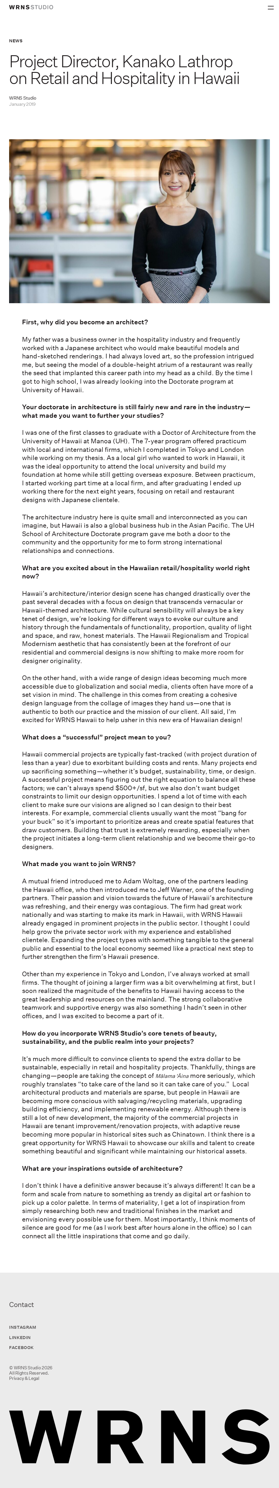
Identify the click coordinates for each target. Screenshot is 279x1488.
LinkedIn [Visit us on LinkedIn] (20, 1337)
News (15, 40)
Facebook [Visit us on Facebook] (21, 1347)
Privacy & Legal (24, 1378)
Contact (21, 1304)
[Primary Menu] (271, 5)
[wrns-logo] (31, 7)
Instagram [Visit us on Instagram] (22, 1327)
